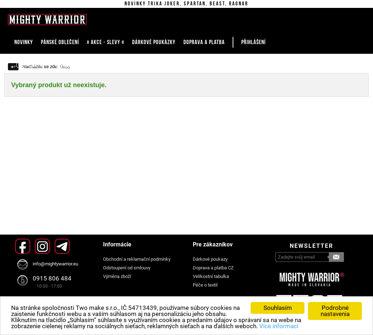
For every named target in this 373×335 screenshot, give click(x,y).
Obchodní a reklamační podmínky (137, 259)
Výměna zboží (117, 276)
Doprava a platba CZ (213, 267)
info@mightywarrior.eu (55, 263)
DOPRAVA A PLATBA (204, 42)
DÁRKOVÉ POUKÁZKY (154, 42)
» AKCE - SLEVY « (105, 42)
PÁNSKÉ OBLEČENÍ (60, 42)
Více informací (278, 326)
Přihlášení (253, 42)
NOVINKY (23, 42)
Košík (118, 65)
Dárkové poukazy (210, 259)
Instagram (42, 246)
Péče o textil (205, 285)
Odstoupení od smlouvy (126, 267)
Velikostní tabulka (211, 276)
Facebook (23, 246)
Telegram (62, 246)
